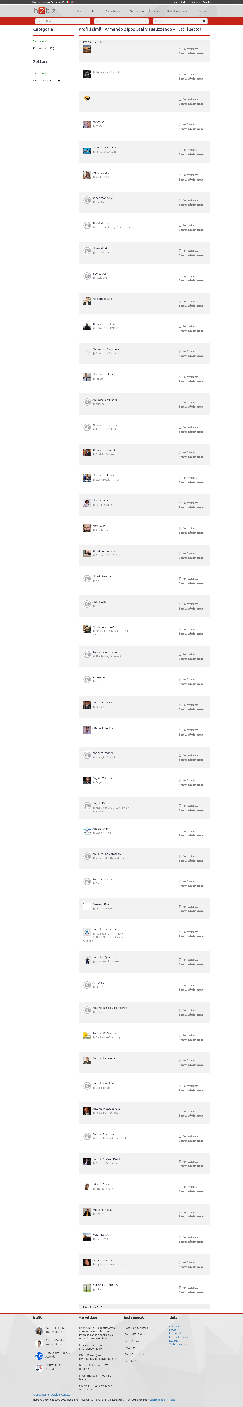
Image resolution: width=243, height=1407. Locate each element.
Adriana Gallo (101, 172)
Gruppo (37, 1394)
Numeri (46, 1394)
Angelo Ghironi (102, 828)
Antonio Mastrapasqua (107, 1108)
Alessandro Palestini (105, 425)
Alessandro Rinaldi (104, 450)
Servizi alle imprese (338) (46, 80)
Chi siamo (174, 1326)
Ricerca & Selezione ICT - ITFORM (94, 1367)
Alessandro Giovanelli (106, 349)
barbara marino (102, 1260)
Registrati (207, 2)
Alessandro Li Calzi (104, 374)
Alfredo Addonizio (104, 551)
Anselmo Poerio (102, 904)
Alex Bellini (99, 525)
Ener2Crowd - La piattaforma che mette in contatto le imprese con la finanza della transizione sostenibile (97, 1333)
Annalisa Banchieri (104, 879)
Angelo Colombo (103, 778)
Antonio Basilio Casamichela (110, 1007)
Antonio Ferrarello (104, 1058)
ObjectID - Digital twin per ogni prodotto (95, 1387)
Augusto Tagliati (103, 1209)
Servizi (173, 1329)
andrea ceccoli (101, 677)
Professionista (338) (43, 48)
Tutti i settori (40, 41)
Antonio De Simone (105, 1033)
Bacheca (185, 2)
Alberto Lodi (100, 248)
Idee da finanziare (179, 1337)
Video (156, 10)
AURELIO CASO (102, 1234)
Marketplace (114, 10)
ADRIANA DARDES (104, 147)
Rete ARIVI (131, 1361)
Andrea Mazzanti (103, 727)
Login (174, 2)
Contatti (196, 2)
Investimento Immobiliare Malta (95, 1377)
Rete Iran (130, 1347)
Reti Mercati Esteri (179, 10)
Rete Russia (131, 1341)
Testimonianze (177, 1344)
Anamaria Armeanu (105, 652)
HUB (95, 10)
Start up (204, 10)
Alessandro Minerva (105, 399)
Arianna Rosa (101, 1184)
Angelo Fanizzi (101, 803)
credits (171, 1399)
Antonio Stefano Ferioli (107, 1159)
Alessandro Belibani (105, 324)
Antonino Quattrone (105, 957)
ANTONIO (99, 982)
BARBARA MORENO (105, 1285)
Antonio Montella (103, 1134)
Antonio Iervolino (103, 1083)
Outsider (56, 1394)
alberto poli (100, 273)
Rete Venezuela (134, 1354)
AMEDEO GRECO (103, 626)
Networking (138, 10)
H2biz (79, 10)
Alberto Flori (100, 223)
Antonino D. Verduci (105, 929)
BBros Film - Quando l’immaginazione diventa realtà (98, 1357)
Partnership (175, 1333)
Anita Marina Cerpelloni (107, 853)
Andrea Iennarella (104, 702)
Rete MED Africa (134, 1334)
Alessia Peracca (102, 500)
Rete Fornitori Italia (136, 1327)
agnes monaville (103, 197)
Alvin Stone (99, 601)
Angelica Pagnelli (103, 753)
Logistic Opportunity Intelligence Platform (92, 1347)
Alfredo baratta (102, 576)
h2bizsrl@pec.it (156, 1399)
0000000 (98, 122)
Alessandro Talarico (104, 475)
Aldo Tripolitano (102, 298)
